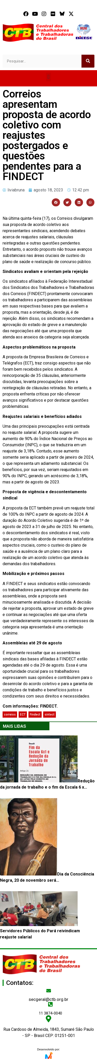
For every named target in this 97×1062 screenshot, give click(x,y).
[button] (48, 77)
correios (10, 714)
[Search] (87, 61)
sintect (49, 714)
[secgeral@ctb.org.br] (48, 990)
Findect (35, 714)
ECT (23, 714)
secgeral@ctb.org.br (48, 999)
